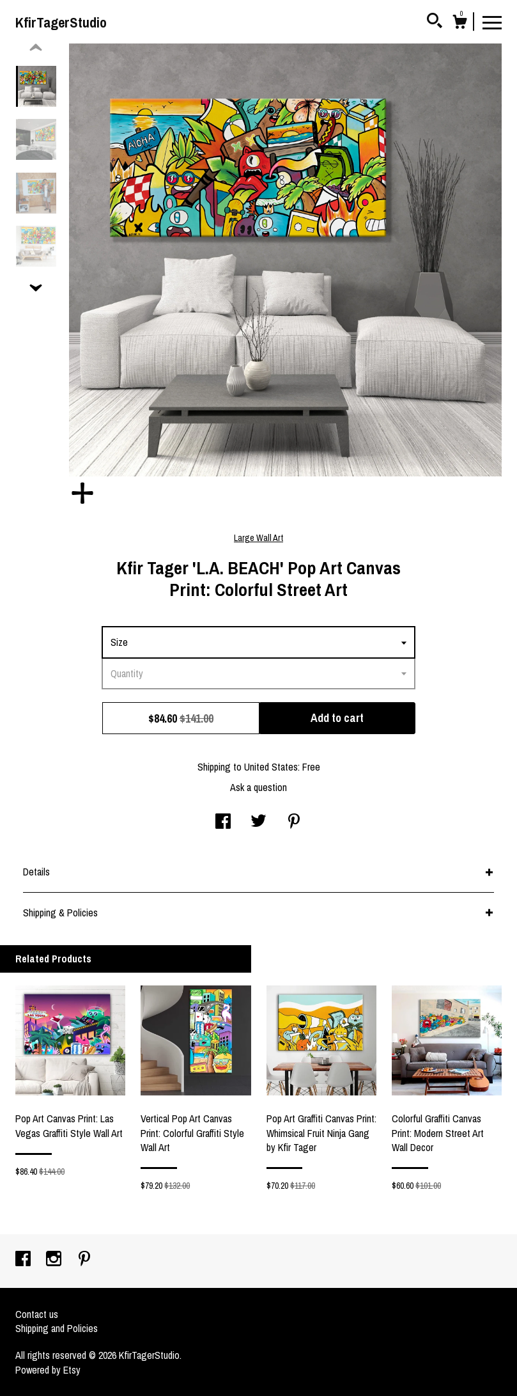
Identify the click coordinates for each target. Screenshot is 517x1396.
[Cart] (459, 23)
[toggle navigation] (492, 21)
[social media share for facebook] (223, 822)
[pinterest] (84, 1260)
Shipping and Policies (56, 1328)
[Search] (434, 22)
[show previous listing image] (35, 48)
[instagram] (55, 1260)
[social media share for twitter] (258, 822)
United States (271, 767)
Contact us (36, 1314)
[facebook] (24, 1260)
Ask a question (258, 787)
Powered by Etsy (48, 1370)
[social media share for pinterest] (294, 822)
